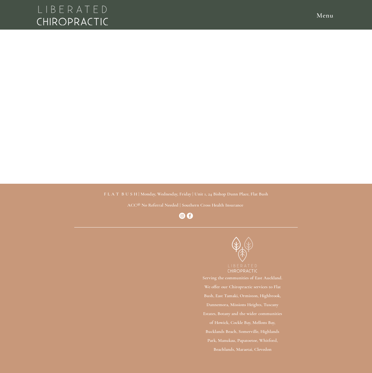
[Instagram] (182, 216)
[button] (225, 15)
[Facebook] (190, 216)
